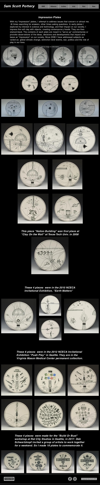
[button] (74, 6)
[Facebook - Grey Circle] (70, 479)
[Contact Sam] (9, 479)
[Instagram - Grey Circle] (75, 479)
